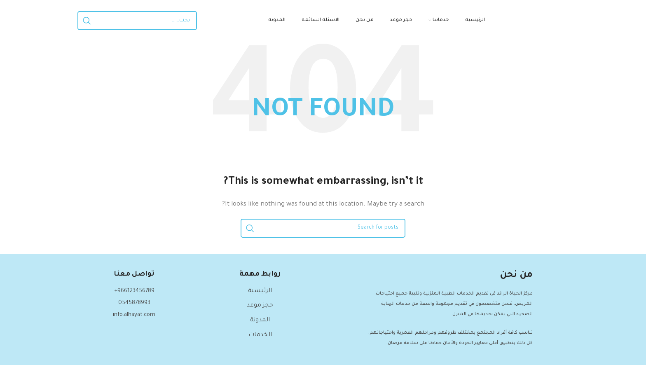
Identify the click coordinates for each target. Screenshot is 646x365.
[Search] (137, 20)
